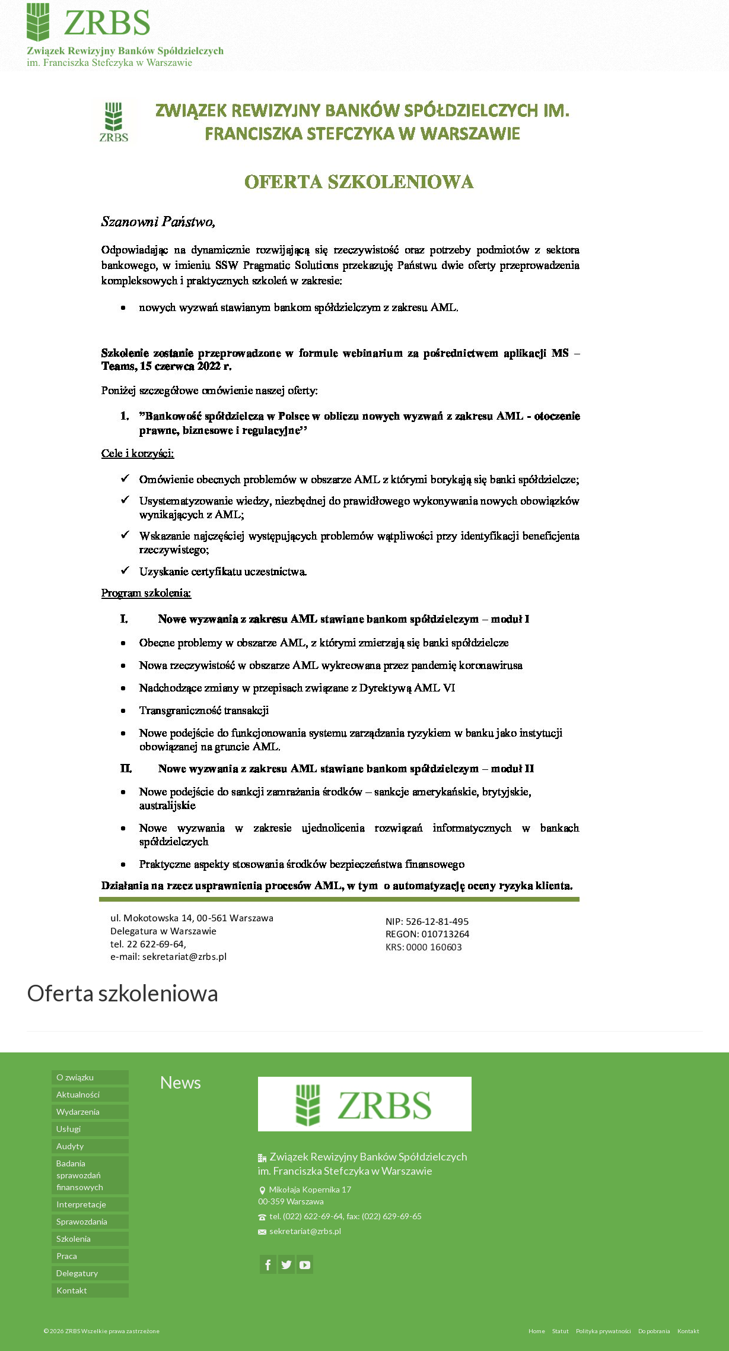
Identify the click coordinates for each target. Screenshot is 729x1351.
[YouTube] (305, 1264)
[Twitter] (286, 1264)
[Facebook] (268, 1264)
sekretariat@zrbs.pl (299, 1231)
